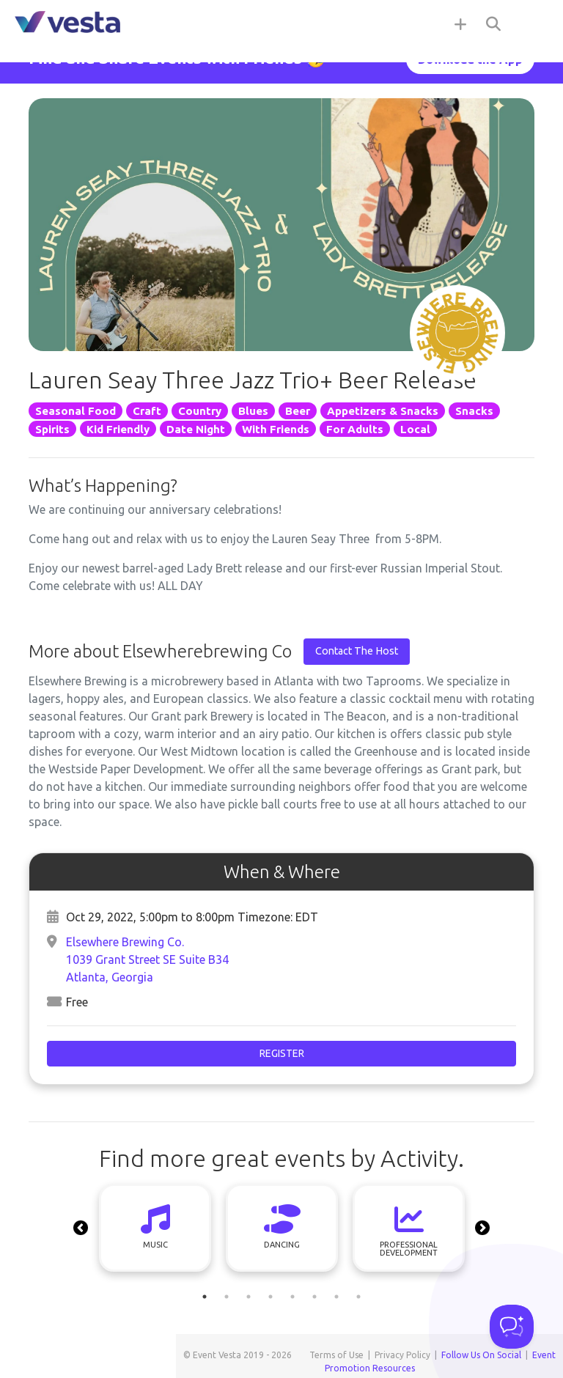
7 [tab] (336, 1296)
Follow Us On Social (481, 1355)
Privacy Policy (402, 1355)
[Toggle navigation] (533, 23)
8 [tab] (358, 1296)
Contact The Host (356, 651)
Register (282, 1053)
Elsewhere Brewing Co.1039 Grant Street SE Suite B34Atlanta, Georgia (147, 959)
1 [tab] (204, 1296)
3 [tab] (248, 1296)
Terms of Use (336, 1355)
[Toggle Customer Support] (512, 1327)
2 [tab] (226, 1296)
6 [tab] (314, 1296)
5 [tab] (292, 1296)
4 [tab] (270, 1296)
